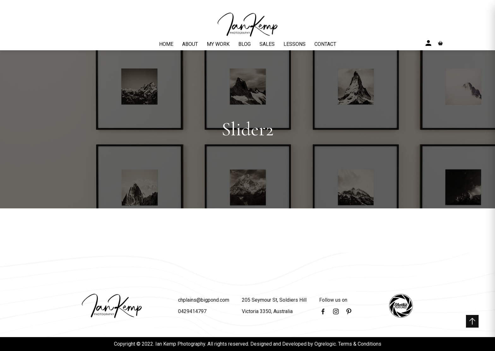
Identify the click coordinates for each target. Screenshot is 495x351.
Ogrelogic (325, 344)
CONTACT (325, 44)
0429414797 (192, 311)
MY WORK (218, 44)
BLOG (244, 44)
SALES (267, 44)
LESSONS (294, 44)
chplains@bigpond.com (203, 300)
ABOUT (190, 44)
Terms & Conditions (359, 344)
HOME (166, 44)
